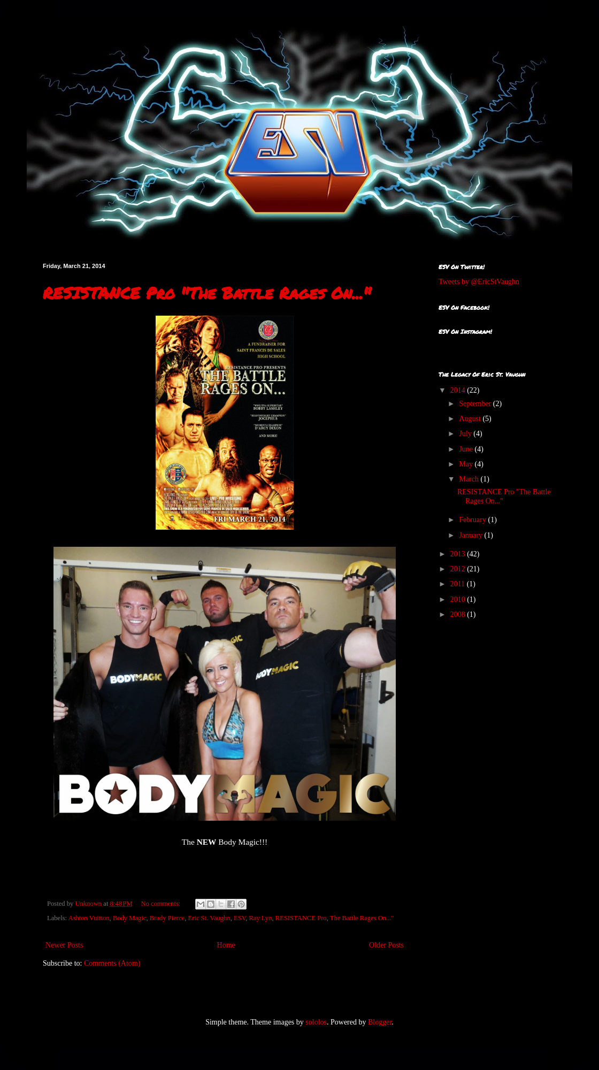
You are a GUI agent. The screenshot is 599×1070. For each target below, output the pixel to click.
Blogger (379, 1022)
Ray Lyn (260, 918)
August (470, 419)
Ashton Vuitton (89, 918)
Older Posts (386, 945)
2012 (458, 569)
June (466, 449)
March (469, 479)
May (466, 464)
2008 (458, 614)
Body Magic (130, 918)
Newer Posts (64, 945)
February (473, 520)
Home (226, 945)
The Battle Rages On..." (362, 918)
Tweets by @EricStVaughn (479, 282)
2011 (458, 584)
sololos (316, 1022)
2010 (458, 599)
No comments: (161, 903)
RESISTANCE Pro (301, 918)
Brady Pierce (167, 918)
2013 (458, 554)
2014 (458, 390)
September (476, 404)
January (471, 535)
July (466, 434)
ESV (239, 918)
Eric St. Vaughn (209, 918)
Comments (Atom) (112, 963)
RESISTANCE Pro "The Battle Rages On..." (207, 292)
